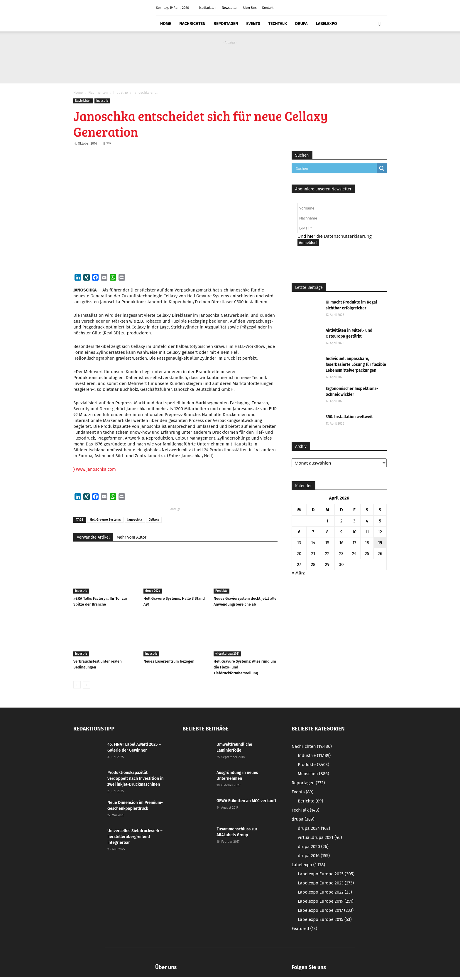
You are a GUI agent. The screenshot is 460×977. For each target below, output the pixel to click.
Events (253, 23)
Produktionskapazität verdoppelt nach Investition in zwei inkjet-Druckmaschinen (135, 778)
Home (165, 23)
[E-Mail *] (326, 228)
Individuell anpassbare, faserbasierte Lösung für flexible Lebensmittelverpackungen (356, 364)
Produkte (221, 591)
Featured (304, 928)
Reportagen (226, 23)
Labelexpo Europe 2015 (325, 919)
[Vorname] (326, 208)
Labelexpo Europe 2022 (325, 892)
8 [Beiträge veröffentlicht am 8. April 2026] (327, 531)
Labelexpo (326, 23)
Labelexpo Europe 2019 (326, 901)
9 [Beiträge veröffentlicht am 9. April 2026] (341, 531)
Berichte (310, 801)
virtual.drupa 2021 (227, 654)
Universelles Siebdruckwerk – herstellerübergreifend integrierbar (135, 836)
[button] (380, 24)
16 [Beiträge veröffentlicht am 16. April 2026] (341, 542)
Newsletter (230, 8)
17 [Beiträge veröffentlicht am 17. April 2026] (354, 542)
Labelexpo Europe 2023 (326, 883)
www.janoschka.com (94, 469)
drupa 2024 (152, 591)
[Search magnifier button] (382, 168)
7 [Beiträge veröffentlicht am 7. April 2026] (313, 531)
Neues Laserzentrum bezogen (168, 661)
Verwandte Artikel (93, 537)
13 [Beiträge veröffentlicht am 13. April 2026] (299, 542)
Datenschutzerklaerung (348, 236)
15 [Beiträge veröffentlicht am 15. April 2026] (327, 542)
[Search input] (335, 168)
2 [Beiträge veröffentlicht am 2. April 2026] (341, 521)
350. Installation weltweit (349, 416)
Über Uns (250, 8)
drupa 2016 (314, 855)
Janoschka (134, 520)
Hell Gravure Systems (105, 520)
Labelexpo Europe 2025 (326, 874)
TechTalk (277, 23)
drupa (301, 23)
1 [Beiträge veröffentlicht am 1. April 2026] (327, 521)
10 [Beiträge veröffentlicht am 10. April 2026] (354, 531)
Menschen (313, 773)
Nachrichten (192, 23)
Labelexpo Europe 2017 (326, 910)
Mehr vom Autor (131, 537)
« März (298, 573)
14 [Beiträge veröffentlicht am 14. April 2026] (313, 542)
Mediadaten (207, 8)
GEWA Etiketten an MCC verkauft (246, 800)
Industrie (120, 93)
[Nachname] (326, 218)
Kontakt (268, 8)
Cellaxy (154, 520)
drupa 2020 (313, 846)
